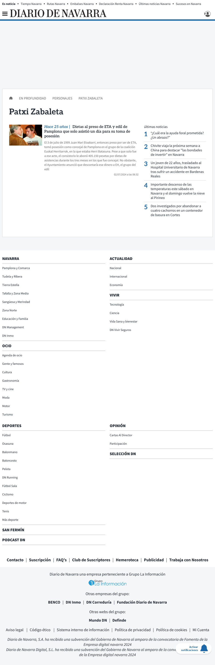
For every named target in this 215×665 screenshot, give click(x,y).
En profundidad (33, 98)
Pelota (6, 469)
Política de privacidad (133, 629)
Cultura (7, 372)
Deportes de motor (14, 503)
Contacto (15, 560)
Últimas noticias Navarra (154, 4)
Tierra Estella (10, 285)
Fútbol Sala (9, 486)
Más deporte (10, 520)
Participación (118, 444)
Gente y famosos (13, 364)
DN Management (13, 327)
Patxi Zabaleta (91, 98)
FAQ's (61, 560)
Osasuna (7, 444)
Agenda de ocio (12, 355)
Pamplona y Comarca (16, 268)
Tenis (5, 511)
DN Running (10, 477)
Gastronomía (10, 381)
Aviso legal (15, 629)
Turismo (7, 414)
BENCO (54, 602)
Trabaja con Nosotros (188, 560)
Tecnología (117, 304)
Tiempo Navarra (31, 4)
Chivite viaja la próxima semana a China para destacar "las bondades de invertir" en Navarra (176, 150)
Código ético (40, 629)
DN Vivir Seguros (120, 330)
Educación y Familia (15, 319)
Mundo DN (98, 620)
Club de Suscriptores (91, 560)
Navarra (10, 258)
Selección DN (123, 453)
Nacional (115, 268)
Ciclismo (7, 494)
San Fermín (13, 529)
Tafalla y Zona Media (15, 293)
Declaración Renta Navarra (116, 4)
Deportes (11, 425)
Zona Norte (9, 310)
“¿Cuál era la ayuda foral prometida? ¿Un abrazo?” (177, 135)
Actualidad (121, 258)
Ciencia (114, 313)
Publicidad (154, 560)
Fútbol (6, 435)
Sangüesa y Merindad (16, 302)
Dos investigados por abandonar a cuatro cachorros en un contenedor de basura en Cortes (177, 210)
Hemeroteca (127, 560)
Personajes (62, 98)
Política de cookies (171, 629)
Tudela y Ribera (12, 276)
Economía (116, 285)
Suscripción (40, 560)
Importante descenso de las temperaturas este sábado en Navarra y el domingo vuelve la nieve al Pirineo (178, 191)
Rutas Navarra (56, 4)
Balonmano (9, 452)
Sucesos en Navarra (188, 4)
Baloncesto (9, 460)
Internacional (118, 276)
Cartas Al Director (121, 435)
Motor (6, 406)
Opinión (118, 425)
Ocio (6, 345)
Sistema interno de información (83, 629)
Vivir (114, 295)
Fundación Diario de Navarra (142, 602)
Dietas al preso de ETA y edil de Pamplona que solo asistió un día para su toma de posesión (87, 132)
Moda (6, 397)
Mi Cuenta (201, 629)
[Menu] (5, 13)
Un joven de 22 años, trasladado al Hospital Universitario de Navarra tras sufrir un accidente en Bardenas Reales (177, 169)
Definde (119, 620)
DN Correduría (99, 602)
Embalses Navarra (82, 4)
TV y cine (8, 389)
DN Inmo (8, 336)
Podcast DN (13, 539)
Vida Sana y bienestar (123, 321)
